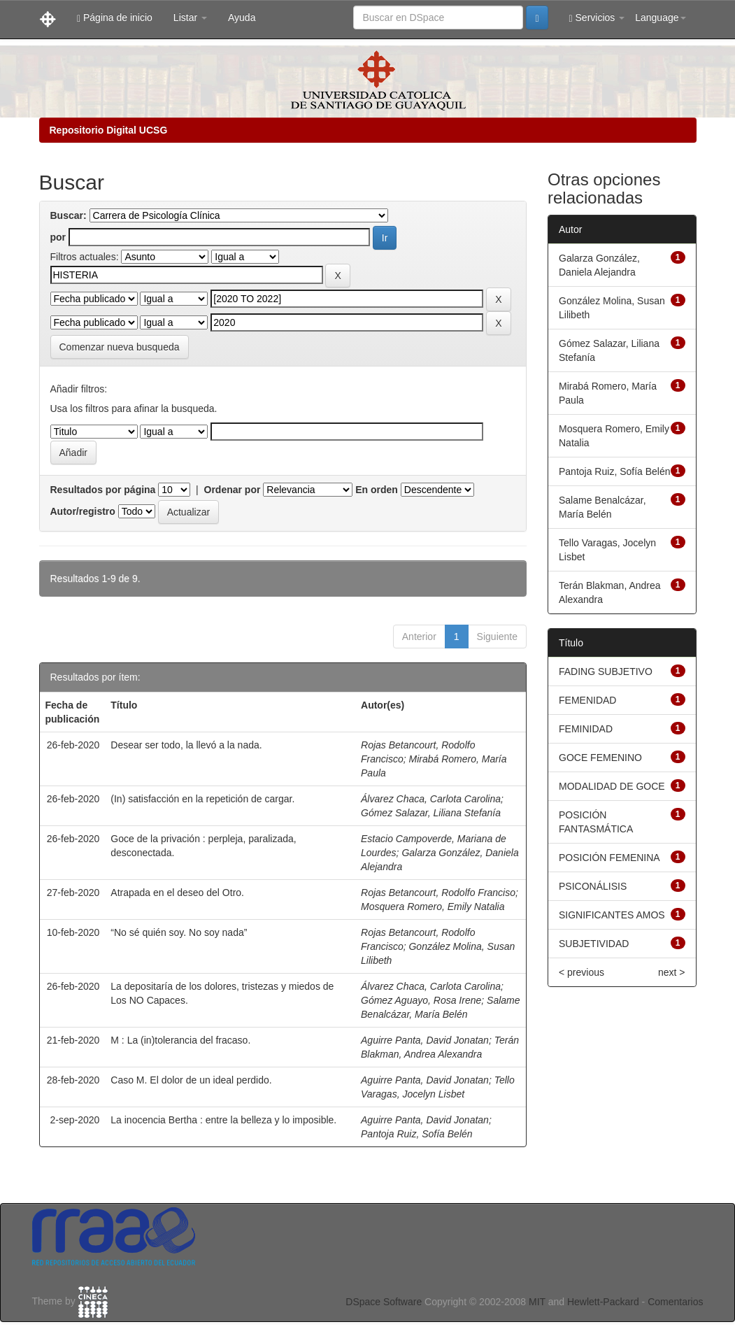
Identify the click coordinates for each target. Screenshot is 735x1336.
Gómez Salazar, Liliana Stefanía (431, 812)
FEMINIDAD (586, 728)
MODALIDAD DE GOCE (612, 786)
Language (660, 17)
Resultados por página (103, 489)
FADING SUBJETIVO (605, 671)
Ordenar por (232, 489)
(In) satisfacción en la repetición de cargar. (202, 798)
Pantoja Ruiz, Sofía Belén (417, 1133)
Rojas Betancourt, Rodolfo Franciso (438, 892)
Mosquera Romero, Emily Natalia (432, 906)
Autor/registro (82, 511)
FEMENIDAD (587, 700)
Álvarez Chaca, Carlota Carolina (431, 798)
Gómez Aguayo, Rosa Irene (421, 1000)
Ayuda (241, 17)
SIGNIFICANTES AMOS (612, 915)
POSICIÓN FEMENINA (609, 857)
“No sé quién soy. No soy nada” (178, 932)
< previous (581, 972)
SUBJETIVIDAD (594, 943)
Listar (190, 17)
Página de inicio (114, 18)
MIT (537, 1301)
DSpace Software (383, 1301)
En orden (376, 489)
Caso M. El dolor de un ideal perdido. (190, 1080)
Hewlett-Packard (603, 1301)
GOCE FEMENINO (600, 757)
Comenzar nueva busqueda (119, 347)
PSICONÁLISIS (593, 886)
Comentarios (675, 1301)
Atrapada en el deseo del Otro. (177, 892)
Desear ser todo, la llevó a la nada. (186, 745)
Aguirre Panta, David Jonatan (425, 1040)
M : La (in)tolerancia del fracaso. (180, 1040)
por (58, 237)
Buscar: (68, 215)
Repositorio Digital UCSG (109, 130)
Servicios (597, 18)
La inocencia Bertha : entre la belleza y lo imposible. (223, 1119)
